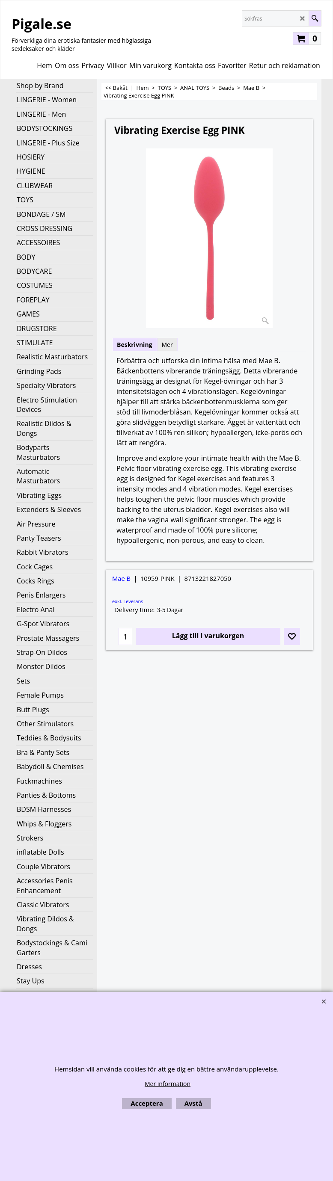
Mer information (167, 1084)
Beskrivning (134, 344)
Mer (167, 344)
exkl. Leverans (127, 601)
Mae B (121, 578)
